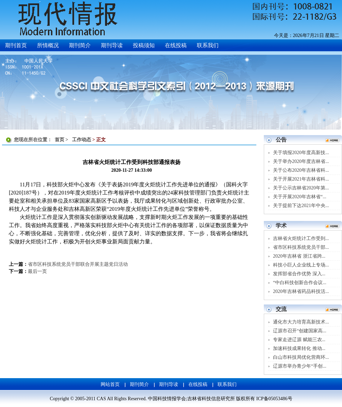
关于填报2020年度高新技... (301, 152)
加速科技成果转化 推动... (299, 348)
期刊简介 (139, 384)
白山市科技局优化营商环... (301, 357)
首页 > (62, 139)
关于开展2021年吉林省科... (301, 179)
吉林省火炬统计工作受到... (301, 238)
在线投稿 (197, 384)
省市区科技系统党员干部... (301, 247)
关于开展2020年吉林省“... (299, 196)
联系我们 (227, 384)
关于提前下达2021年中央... (301, 205)
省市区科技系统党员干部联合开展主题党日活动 (78, 264)
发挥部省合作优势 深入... (299, 273)
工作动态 (81, 139)
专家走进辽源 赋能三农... (299, 339)
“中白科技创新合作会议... (299, 282)
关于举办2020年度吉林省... (301, 161)
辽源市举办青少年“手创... (299, 366)
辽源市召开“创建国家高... (299, 330)
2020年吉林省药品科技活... (301, 291)
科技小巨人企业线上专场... (301, 264)
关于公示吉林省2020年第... (301, 187)
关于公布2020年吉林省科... (301, 170)
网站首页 (110, 384)
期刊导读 (168, 384)
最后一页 (37, 271)
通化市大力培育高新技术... (301, 322)
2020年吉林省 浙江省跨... (299, 256)
